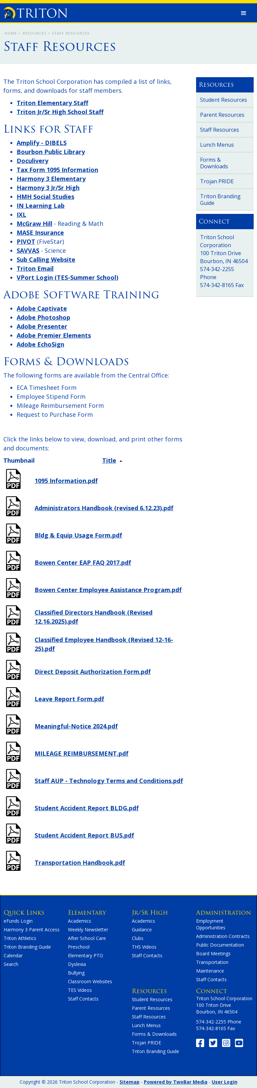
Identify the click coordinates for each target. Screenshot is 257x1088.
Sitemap (129, 1082)
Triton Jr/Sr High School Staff (60, 112)
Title (109, 460)
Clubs (137, 938)
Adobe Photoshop (43, 317)
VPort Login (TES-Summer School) (67, 277)
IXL (21, 215)
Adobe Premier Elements (54, 335)
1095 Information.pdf (66, 481)
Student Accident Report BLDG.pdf (87, 808)
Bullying (76, 973)
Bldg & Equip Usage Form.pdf (78, 535)
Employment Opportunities (210, 924)
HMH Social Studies (45, 197)
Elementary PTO (85, 955)
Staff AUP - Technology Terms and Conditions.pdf (109, 781)
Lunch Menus (217, 144)
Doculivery (32, 161)
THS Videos (144, 947)
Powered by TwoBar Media (175, 1082)
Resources (35, 33)
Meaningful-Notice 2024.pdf (76, 726)
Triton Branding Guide (220, 200)
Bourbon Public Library (51, 152)
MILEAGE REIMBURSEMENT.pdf (81, 753)
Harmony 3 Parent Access (32, 929)
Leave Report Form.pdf (69, 699)
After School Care (87, 938)
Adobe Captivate (42, 308)
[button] (244, 13)
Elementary (87, 912)
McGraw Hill (34, 224)
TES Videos (80, 990)
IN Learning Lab (41, 206)
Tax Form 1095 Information (57, 170)
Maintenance (210, 971)
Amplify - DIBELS (42, 143)
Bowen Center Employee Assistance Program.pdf (108, 590)
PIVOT (26, 241)
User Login (224, 1082)
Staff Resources (219, 129)
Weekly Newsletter (88, 929)
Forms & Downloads (214, 163)
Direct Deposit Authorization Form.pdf (93, 672)
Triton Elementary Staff (52, 103)
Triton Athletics (20, 938)
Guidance (142, 929)
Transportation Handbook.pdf (80, 862)
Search (11, 964)
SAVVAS (28, 250)
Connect (211, 991)
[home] (35, 11)
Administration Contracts (223, 936)
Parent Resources (222, 114)
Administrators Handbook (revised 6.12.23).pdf (104, 508)
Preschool (79, 947)
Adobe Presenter (42, 326)
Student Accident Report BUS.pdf (84, 835)
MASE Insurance (40, 232)
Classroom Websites (90, 981)
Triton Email (35, 268)
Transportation (212, 962)
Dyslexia (77, 964)
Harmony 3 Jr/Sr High (48, 188)
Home (11, 33)
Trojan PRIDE (217, 181)
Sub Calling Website (46, 259)
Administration (223, 912)
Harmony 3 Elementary (51, 179)
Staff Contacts (83, 999)
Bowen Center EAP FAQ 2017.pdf (83, 562)
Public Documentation (220, 945)
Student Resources (223, 99)
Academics (79, 921)
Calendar (13, 955)
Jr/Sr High (150, 912)
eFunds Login (18, 921)
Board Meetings (213, 953)
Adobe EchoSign (40, 344)
